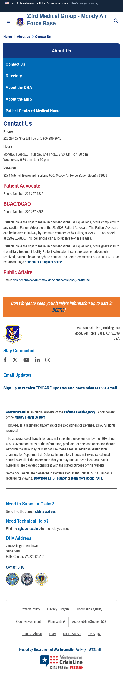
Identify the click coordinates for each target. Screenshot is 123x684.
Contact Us (15, 64)
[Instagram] (47, 360)
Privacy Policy (30, 609)
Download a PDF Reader (50, 478)
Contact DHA (15, 567)
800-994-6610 (105, 257)
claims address (45, 511)
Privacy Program (58, 609)
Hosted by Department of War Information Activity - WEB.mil (60, 649)
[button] (85, 3)
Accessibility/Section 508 (89, 621)
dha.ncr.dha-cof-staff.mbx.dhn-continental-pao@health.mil (51, 280)
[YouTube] (26, 360)
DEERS (58, 310)
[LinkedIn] (37, 360)
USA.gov (94, 634)
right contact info (29, 528)
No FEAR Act (72, 634)
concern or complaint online (43, 262)
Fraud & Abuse (32, 634)
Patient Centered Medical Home (33, 110)
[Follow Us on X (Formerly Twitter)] (15, 360)
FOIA (52, 634)
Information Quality (89, 609)
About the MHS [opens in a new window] (19, 99)
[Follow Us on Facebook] (5, 360)
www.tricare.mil (16, 412)
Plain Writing (56, 621)
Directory (14, 75)
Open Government (28, 621)
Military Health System (30, 417)
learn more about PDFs (86, 478)
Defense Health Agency (79, 412)
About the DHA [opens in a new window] (19, 87)
